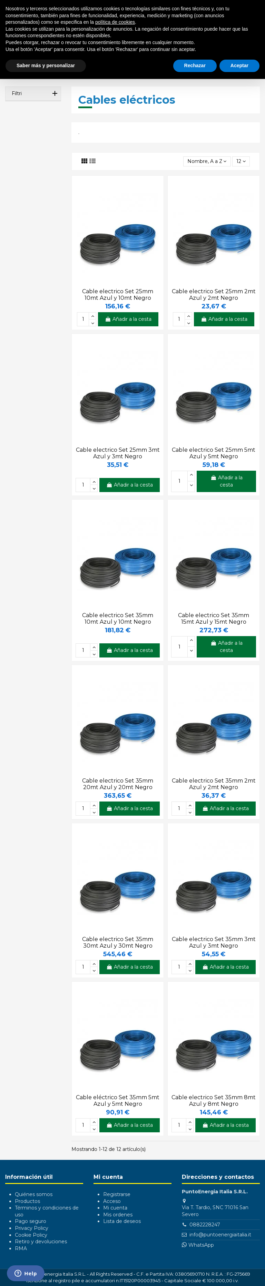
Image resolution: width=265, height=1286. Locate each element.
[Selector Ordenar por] (206, 161)
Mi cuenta (115, 1208)
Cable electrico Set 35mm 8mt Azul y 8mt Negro (213, 1100)
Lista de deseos (122, 1221)
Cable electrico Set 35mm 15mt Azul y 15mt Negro (213, 618)
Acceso (112, 1201)
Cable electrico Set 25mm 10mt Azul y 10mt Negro (117, 294)
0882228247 (204, 1225)
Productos (27, 1201)
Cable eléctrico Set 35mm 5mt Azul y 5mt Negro (117, 1100)
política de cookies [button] (115, 22)
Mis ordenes (117, 1215)
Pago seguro (30, 1221)
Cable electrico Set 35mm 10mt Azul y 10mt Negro (117, 618)
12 (241, 161)
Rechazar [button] (195, 65)
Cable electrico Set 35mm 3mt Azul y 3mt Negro (214, 942)
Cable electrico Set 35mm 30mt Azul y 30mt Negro (117, 942)
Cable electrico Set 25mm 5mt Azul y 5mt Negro (213, 453)
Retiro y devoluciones (41, 1241)
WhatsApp (201, 1245)
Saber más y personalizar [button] (46, 65)
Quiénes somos (33, 1194)
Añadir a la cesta (128, 319)
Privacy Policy (31, 1228)
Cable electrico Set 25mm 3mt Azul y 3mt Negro (118, 453)
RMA (21, 1248)
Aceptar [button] (239, 65)
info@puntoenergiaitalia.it (220, 1235)
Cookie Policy (31, 1235)
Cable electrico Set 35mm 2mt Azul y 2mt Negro (214, 783)
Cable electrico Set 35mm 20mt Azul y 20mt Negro (117, 783)
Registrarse (116, 1194)
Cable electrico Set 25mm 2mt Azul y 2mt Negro (214, 294)
